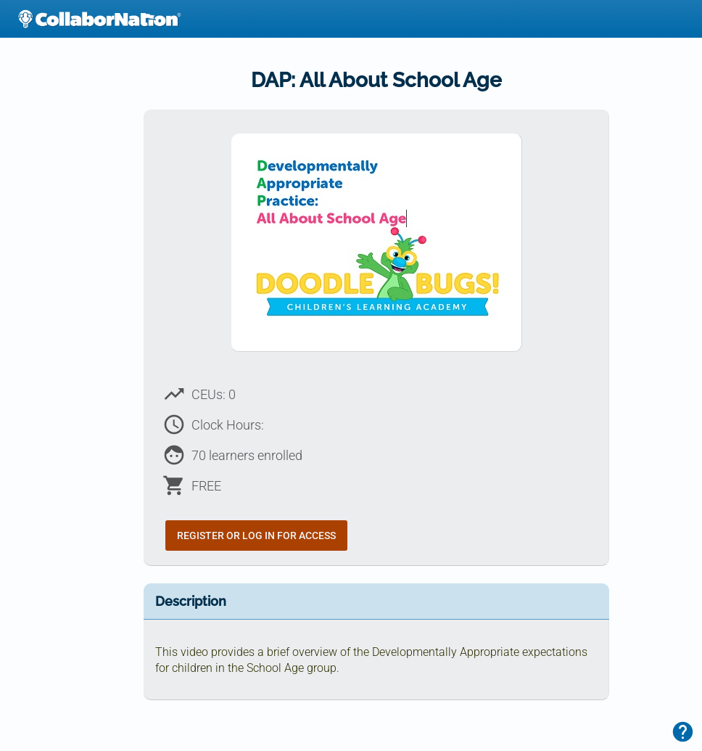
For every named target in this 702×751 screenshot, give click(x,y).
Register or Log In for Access (256, 535)
